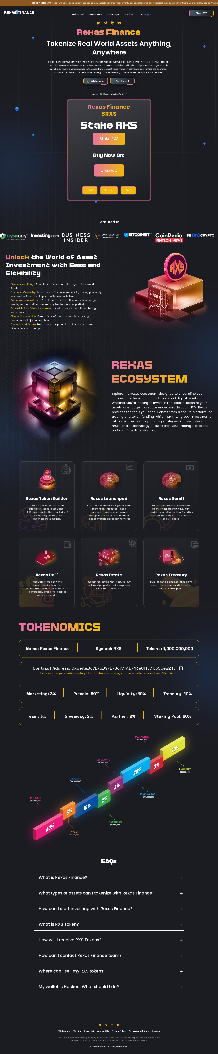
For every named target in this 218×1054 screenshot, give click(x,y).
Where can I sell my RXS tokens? (72, 971)
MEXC (89, 190)
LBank (128, 190)
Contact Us (144, 12)
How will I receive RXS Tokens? (70, 940)
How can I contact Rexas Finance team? (80, 955)
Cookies (155, 1031)
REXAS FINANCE (19, 11)
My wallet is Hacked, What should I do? (79, 987)
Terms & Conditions (138, 1031)
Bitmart (109, 190)
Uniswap (109, 170)
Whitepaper (113, 12)
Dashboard (77, 12)
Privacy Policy (119, 1031)
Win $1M (128, 12)
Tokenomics (95, 12)
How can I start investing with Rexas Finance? (85, 909)
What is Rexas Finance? (63, 877)
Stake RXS (109, 138)
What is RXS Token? (59, 924)
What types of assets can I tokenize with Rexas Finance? (96, 893)
